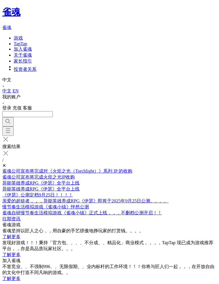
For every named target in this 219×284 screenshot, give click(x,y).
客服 (27, 107)
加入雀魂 (23, 49)
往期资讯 (11, 218)
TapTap (20, 43)
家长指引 (23, 61)
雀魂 (11, 12)
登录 (6, 107)
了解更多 (11, 236)
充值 (17, 107)
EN (16, 90)
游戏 (18, 38)
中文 (6, 90)
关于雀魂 (23, 55)
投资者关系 (25, 69)
